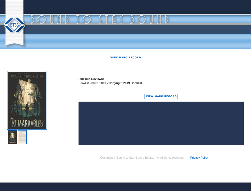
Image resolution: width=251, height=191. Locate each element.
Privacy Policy (199, 157)
